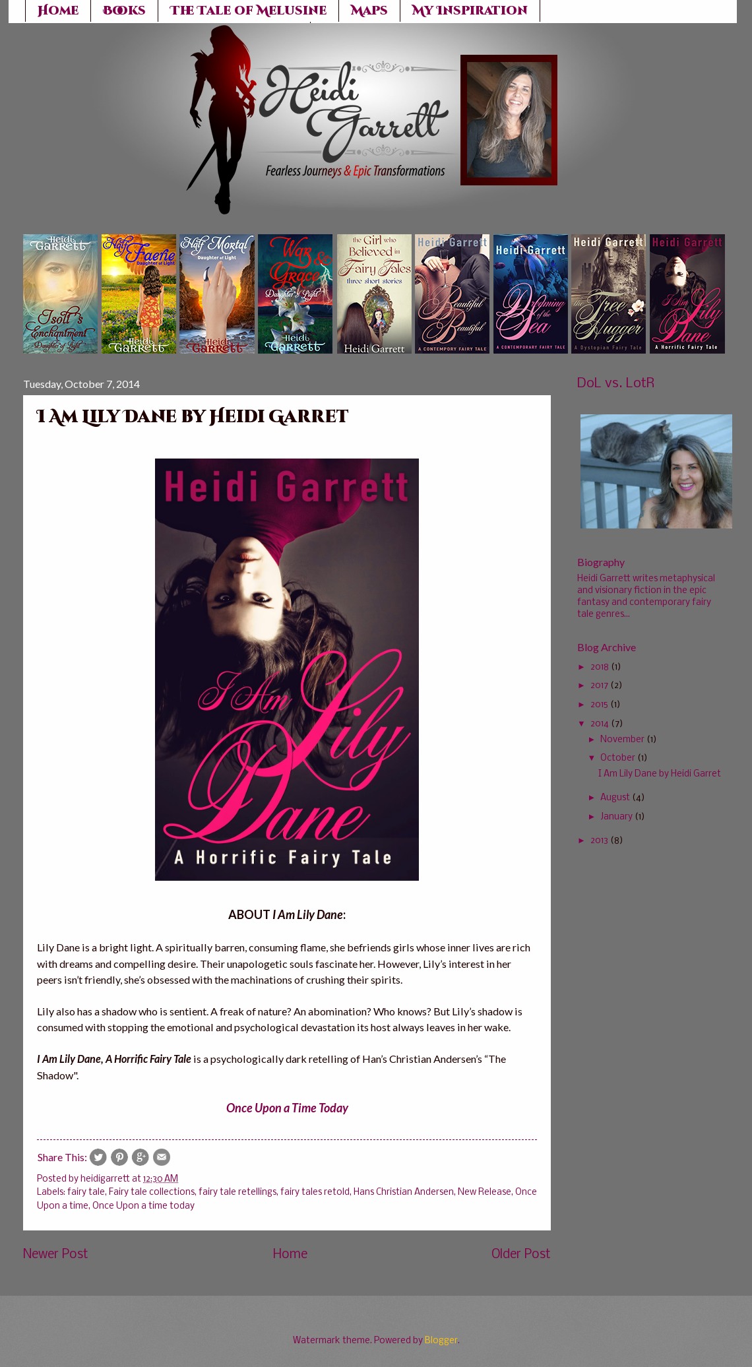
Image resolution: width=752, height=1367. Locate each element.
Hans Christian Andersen (404, 1192)
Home (290, 1254)
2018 (599, 667)
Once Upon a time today (143, 1206)
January (616, 817)
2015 (599, 705)
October (617, 758)
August (615, 798)
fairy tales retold (315, 1192)
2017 (599, 686)
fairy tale (86, 1192)
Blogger (441, 1341)
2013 (599, 841)
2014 (599, 724)
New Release (484, 1192)
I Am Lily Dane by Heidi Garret (659, 774)
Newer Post (55, 1254)
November (622, 740)
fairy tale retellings (237, 1192)
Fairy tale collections (152, 1192)
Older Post (521, 1254)
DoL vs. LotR (615, 384)
